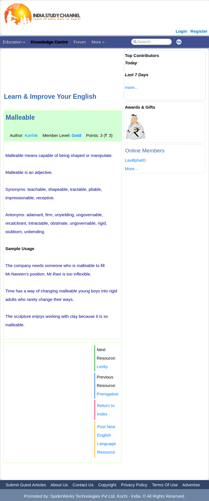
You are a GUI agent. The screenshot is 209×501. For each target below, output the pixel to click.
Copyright (107, 484)
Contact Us (82, 484)
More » (98, 42)
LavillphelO (135, 160)
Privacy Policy (134, 484)
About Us (59, 484)
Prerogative (107, 393)
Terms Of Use (165, 484)
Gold (76, 135)
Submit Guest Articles (26, 484)
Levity (102, 366)
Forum (80, 42)
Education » (14, 42)
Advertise (191, 484)
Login (181, 31)
